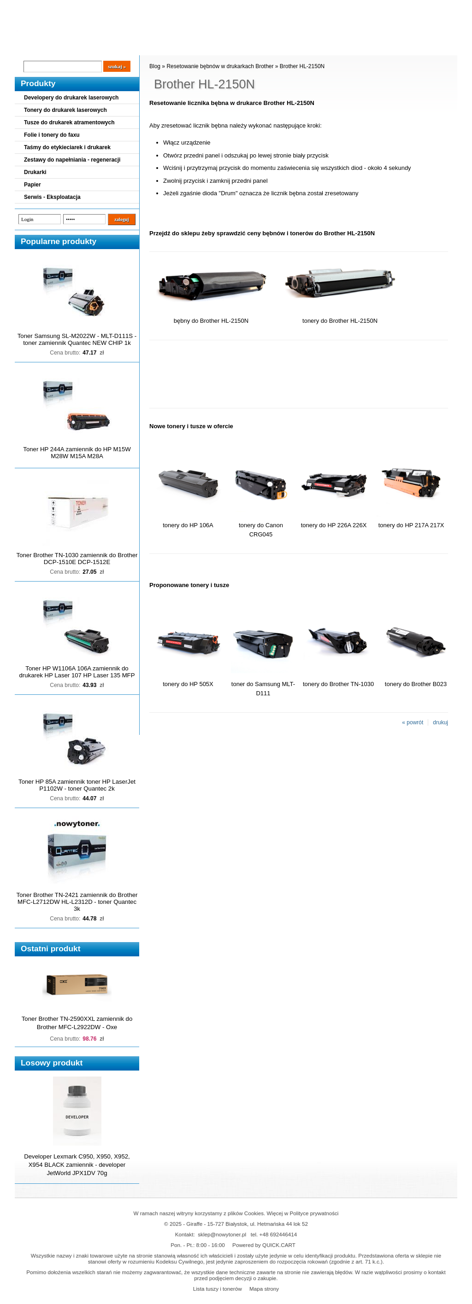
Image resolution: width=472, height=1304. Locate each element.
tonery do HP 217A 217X (411, 525)
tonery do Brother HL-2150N (340, 320)
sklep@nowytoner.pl (222, 1234)
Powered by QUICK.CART (263, 1245)
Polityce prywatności (314, 1213)
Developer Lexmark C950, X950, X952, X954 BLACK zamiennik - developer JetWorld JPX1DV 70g (77, 1164)
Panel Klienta (126, 46)
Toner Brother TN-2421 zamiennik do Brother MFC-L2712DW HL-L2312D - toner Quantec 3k (77, 901)
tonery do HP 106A (188, 525)
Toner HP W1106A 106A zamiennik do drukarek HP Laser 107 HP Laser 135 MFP (77, 672)
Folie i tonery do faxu (52, 135)
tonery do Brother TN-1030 (338, 684)
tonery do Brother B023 (416, 684)
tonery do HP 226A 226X (334, 525)
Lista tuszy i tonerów (217, 1289)
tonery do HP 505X (188, 684)
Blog (28, 46)
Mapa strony (264, 1289)
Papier (32, 184)
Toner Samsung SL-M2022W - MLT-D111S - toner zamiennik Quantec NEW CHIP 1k (77, 339)
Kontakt (171, 46)
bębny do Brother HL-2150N (211, 320)
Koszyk (400, 6)
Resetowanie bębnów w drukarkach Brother (219, 66)
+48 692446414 (278, 1234)
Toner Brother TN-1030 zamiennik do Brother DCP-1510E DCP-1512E (77, 558)
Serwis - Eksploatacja (52, 197)
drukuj (440, 722)
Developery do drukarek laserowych (71, 97)
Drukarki (35, 172)
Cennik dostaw (71, 46)
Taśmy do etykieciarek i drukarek (67, 147)
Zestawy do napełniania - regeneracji (72, 160)
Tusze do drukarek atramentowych (69, 122)
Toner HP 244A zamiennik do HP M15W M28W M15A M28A (76, 453)
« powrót (412, 722)
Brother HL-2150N (302, 66)
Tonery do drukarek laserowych (65, 110)
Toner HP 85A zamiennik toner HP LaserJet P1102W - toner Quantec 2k (77, 785)
